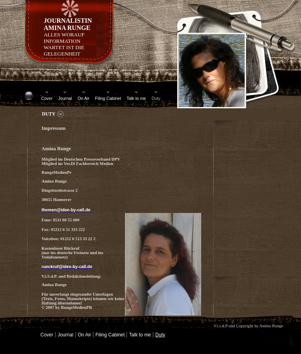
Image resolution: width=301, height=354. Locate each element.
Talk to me (136, 98)
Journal (65, 98)
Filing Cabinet (108, 98)
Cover (46, 98)
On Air (83, 98)
